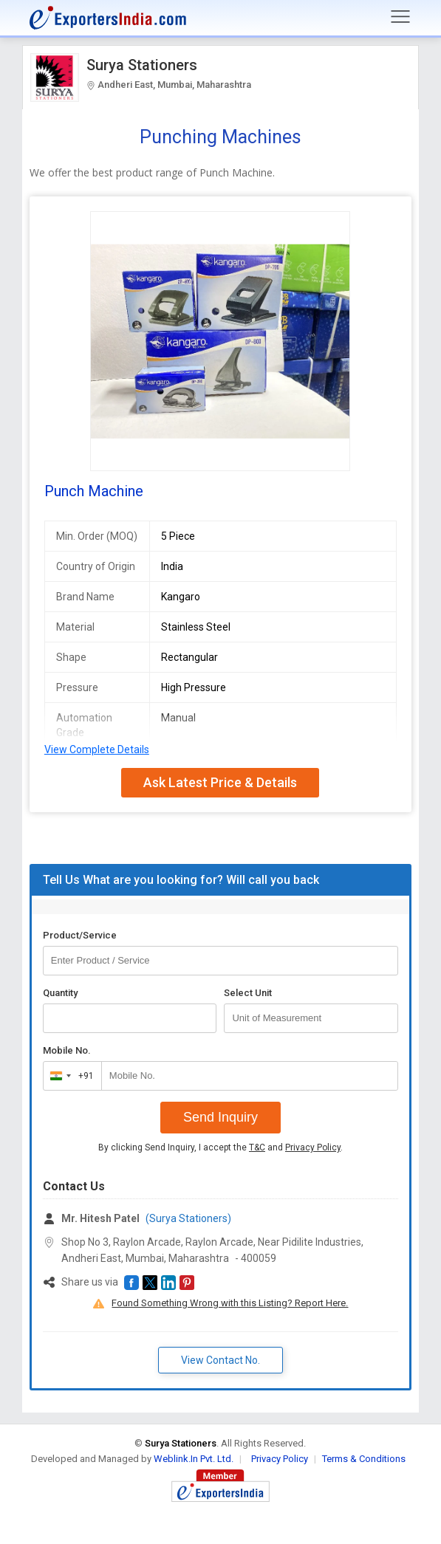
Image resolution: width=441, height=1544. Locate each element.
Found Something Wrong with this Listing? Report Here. (230, 1302)
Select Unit (248, 992)
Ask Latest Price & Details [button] (220, 782)
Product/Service (80, 935)
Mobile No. (67, 1050)
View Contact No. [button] (220, 1360)
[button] (131, 1282)
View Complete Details (96, 749)
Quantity (60, 992)
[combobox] (69, 1076)
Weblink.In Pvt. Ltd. (193, 1458)
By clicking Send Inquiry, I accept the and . (220, 1147)
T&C (257, 1147)
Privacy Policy (313, 1147)
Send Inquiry (220, 1117)
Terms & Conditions (364, 1458)
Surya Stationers (141, 65)
